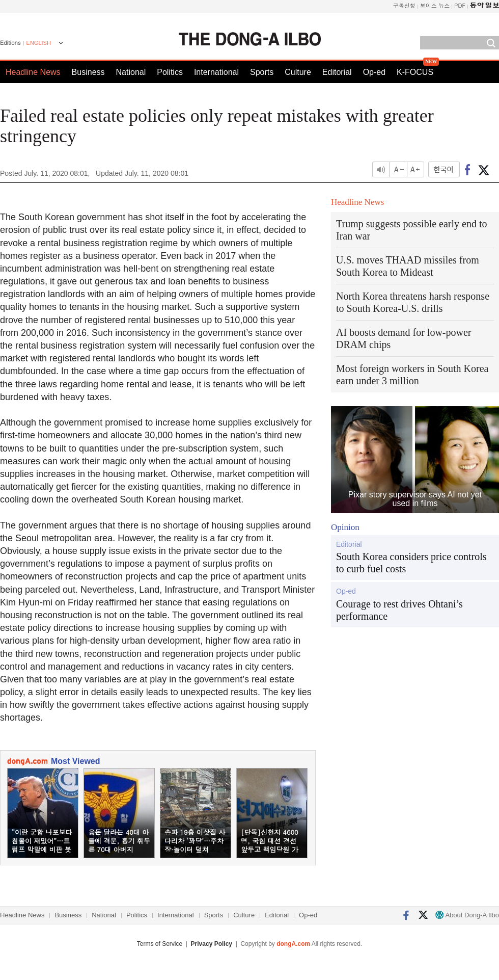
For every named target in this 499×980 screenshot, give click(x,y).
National (131, 72)
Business (88, 72)
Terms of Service (159, 943)
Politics (170, 72)
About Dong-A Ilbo (467, 915)
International (216, 72)
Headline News (33, 72)
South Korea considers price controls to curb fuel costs (411, 562)
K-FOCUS (415, 72)
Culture (298, 72)
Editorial (337, 72)
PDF (459, 5)
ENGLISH (38, 43)
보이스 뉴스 (435, 5)
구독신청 (404, 5)
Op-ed (374, 72)
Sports (261, 72)
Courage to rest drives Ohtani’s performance (399, 610)
